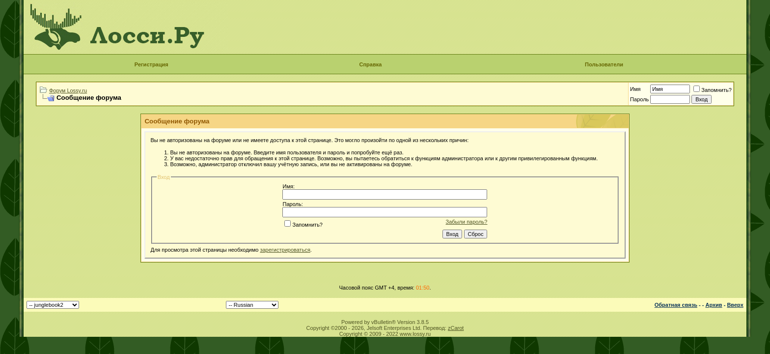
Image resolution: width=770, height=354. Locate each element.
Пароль (639, 99)
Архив (713, 305)
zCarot (456, 328)
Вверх (735, 305)
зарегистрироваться (285, 250)
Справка (370, 64)
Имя (635, 89)
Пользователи (604, 64)
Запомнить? (712, 90)
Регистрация (151, 64)
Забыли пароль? (467, 222)
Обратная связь (676, 305)
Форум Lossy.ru (68, 90)
